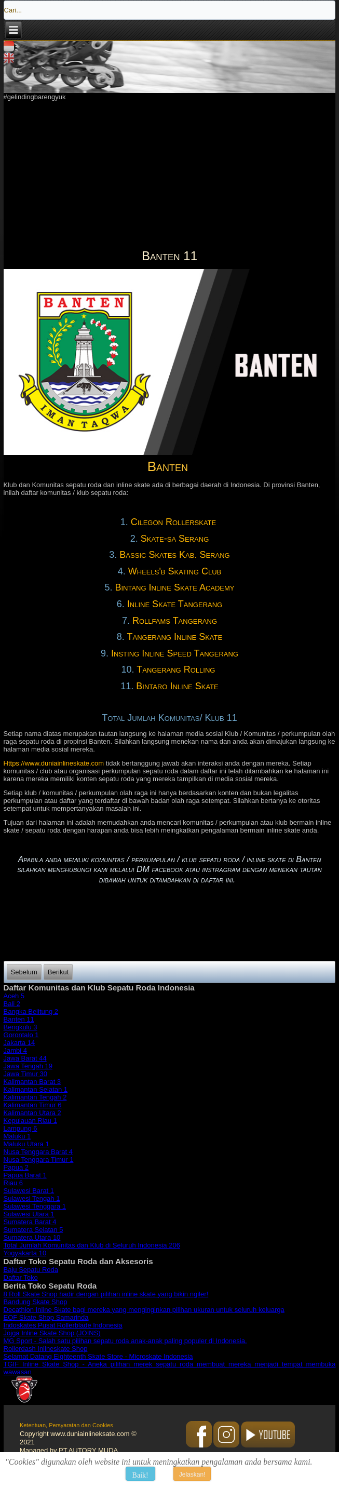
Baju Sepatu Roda (31, 1269)
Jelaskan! (192, 1474)
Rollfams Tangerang (174, 620)
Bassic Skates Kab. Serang (174, 554)
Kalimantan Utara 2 (32, 1113)
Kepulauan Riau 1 (30, 1120)
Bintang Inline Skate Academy (174, 587)
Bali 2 (12, 1004)
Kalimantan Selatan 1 (36, 1089)
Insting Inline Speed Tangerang (174, 653)
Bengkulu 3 (20, 1027)
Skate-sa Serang (175, 538)
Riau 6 (13, 1183)
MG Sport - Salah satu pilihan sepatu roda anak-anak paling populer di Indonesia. (125, 1341)
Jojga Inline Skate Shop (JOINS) (52, 1333)
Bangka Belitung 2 (31, 1011)
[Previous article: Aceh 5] (24, 972)
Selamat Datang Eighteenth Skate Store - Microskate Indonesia (98, 1356)
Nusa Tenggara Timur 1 (39, 1159)
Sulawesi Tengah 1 (32, 1198)
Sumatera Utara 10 (32, 1237)
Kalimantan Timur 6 (33, 1105)
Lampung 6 (20, 1128)
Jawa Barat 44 (25, 1058)
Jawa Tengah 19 (28, 1066)
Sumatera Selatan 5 (33, 1230)
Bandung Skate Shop (35, 1302)
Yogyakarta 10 (25, 1253)
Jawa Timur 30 (26, 1074)
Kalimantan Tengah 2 (35, 1097)
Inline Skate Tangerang (174, 604)
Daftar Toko (21, 1277)
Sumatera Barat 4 (30, 1222)
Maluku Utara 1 (26, 1144)
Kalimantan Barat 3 (32, 1081)
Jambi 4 (16, 1050)
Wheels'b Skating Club (174, 571)
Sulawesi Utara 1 (29, 1214)
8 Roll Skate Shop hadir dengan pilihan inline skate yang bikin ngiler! (106, 1294)
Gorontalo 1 (21, 1035)
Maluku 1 (17, 1136)
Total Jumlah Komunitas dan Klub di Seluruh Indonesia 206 (92, 1245)
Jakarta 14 (19, 1043)
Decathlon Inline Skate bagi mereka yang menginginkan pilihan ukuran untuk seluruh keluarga (144, 1309)
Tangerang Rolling (176, 669)
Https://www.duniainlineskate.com (54, 763)
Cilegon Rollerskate (175, 522)
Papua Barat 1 (25, 1175)
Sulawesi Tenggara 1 (35, 1206)
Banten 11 (19, 1019)
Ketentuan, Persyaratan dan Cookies (66, 1425)
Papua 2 (16, 1167)
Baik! (140, 1475)
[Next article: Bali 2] (58, 972)
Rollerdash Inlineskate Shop (46, 1348)
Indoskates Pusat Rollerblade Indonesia (63, 1325)
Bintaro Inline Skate (177, 686)
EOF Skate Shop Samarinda (46, 1317)
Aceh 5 (14, 996)
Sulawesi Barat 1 (29, 1191)
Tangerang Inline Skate (175, 637)
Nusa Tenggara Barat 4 (38, 1152)
